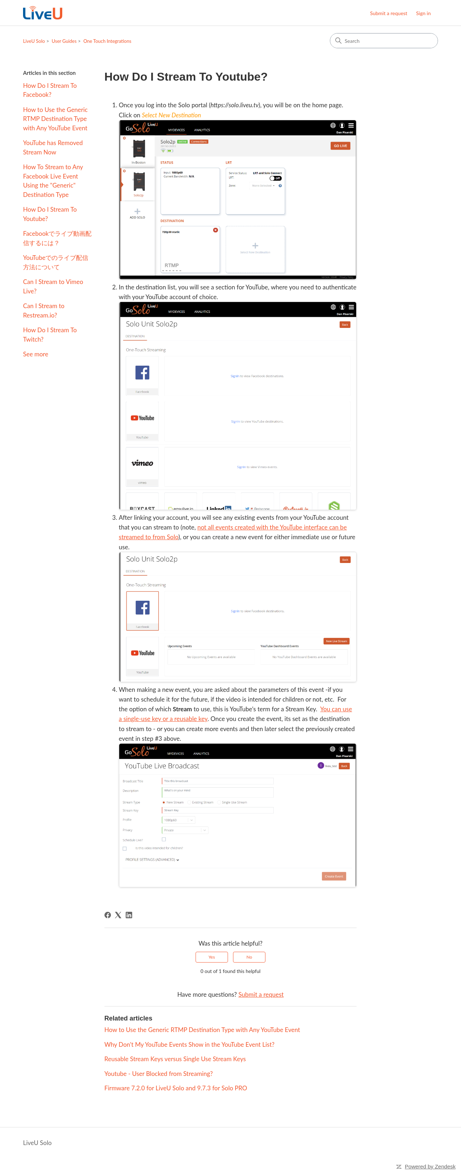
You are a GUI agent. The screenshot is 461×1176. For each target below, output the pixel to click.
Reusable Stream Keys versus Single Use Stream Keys (175, 1059)
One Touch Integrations (107, 41)
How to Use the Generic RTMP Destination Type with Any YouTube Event (55, 119)
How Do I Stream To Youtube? (50, 214)
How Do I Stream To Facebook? (50, 90)
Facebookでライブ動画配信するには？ (57, 238)
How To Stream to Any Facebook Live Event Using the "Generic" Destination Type (53, 180)
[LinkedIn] (129, 915)
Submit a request (388, 13)
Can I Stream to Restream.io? (43, 310)
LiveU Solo (34, 41)
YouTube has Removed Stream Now (53, 147)
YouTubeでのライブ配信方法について (55, 262)
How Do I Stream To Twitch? (50, 334)
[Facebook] (107, 915)
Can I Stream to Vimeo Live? (53, 286)
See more (35, 354)
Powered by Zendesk (430, 1166)
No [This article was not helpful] (249, 957)
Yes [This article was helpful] (212, 957)
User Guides (64, 41)
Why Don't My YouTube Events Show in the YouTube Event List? (189, 1044)
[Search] (384, 40)
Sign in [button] (423, 13)
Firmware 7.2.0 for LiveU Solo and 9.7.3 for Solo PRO (175, 1088)
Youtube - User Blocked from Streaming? (158, 1073)
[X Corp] (118, 915)
